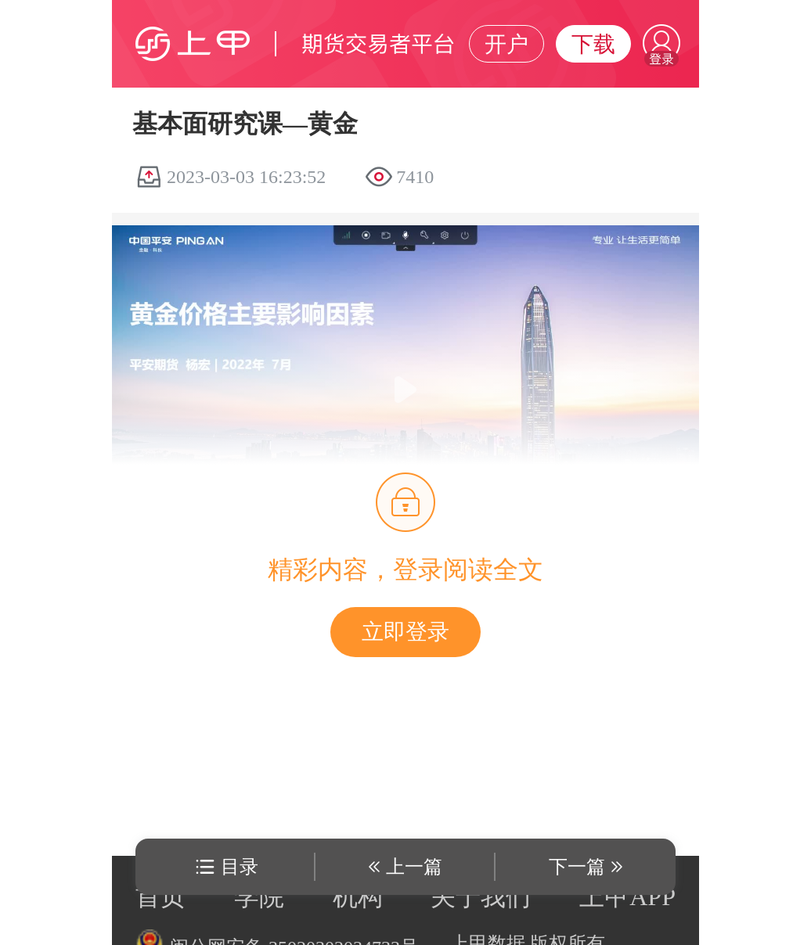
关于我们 (481, 896)
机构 (358, 896)
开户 (506, 44)
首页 (160, 896)
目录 (239, 867)
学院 (259, 896)
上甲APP (627, 896)
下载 (593, 44)
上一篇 (414, 867)
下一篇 (577, 867)
